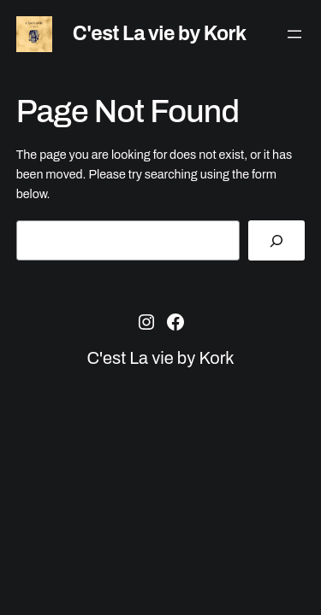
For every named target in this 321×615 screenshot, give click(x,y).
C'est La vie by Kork (160, 33)
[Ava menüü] (294, 34)
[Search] (276, 240)
